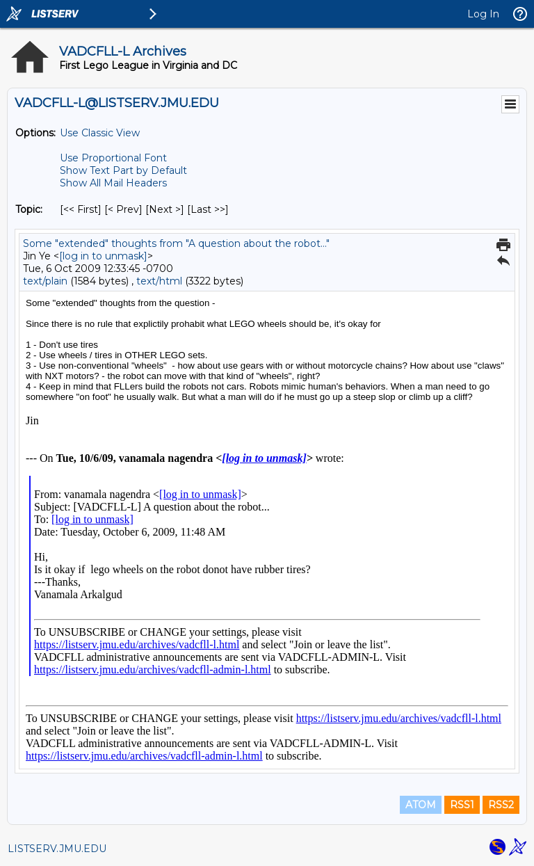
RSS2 (501, 805)
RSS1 (462, 805)
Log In (483, 14)
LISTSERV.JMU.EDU (57, 848)
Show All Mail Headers (113, 183)
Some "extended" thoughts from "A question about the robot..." (176, 243)
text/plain (45, 281)
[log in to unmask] (103, 256)
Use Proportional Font (113, 158)
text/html (159, 281)
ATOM (420, 805)
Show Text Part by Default (123, 170)
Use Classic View (100, 133)
